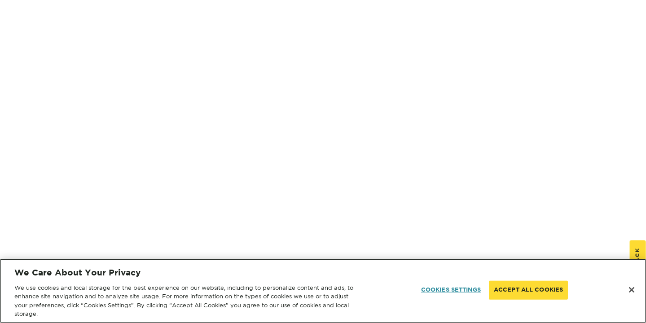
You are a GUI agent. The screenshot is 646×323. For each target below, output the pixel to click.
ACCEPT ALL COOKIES (528, 290)
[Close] (632, 290)
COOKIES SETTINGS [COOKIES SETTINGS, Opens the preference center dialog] (451, 290)
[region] (323, 291)
